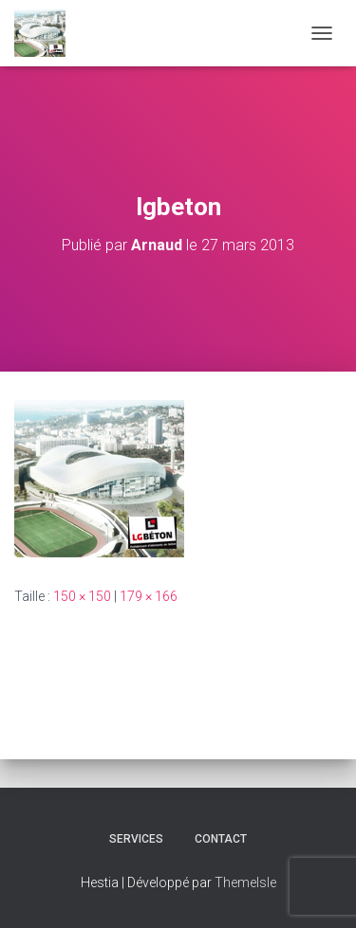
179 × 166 (149, 596)
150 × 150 (82, 596)
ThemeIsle (245, 882)
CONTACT (221, 839)
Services (136, 839)
